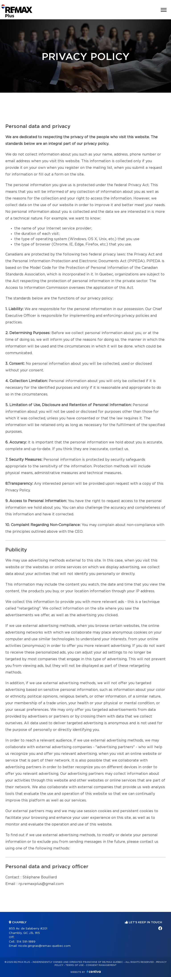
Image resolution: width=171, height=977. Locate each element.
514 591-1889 (25, 941)
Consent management (101, 965)
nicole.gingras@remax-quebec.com (44, 946)
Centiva (94, 971)
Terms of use (74, 965)
